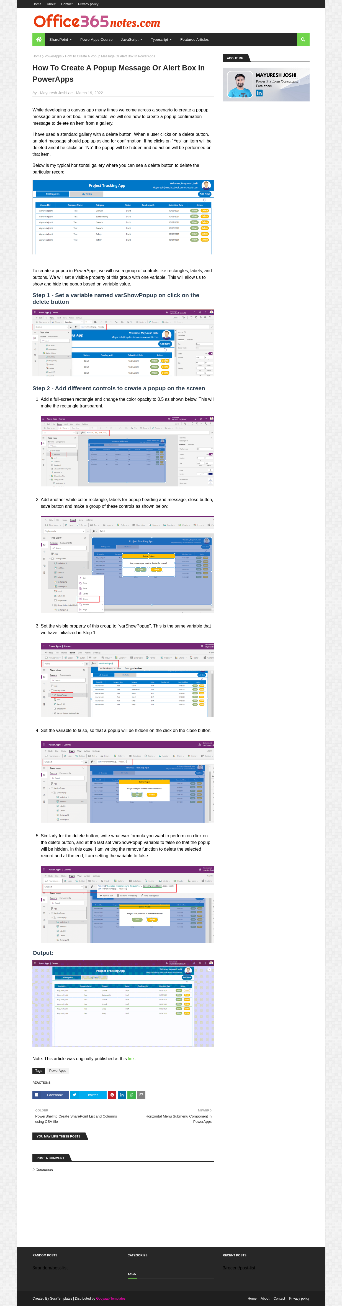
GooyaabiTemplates (110, 1298)
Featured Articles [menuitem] (194, 39)
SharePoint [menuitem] (58, 39)
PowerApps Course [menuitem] (96, 39)
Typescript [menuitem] (159, 39)
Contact (67, 4)
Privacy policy (88, 4)
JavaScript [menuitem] (130, 39)
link (131, 1058)
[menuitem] (38, 39)
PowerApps (53, 56)
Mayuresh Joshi (53, 93)
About (51, 4)
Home (36, 4)
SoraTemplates (61, 1298)
